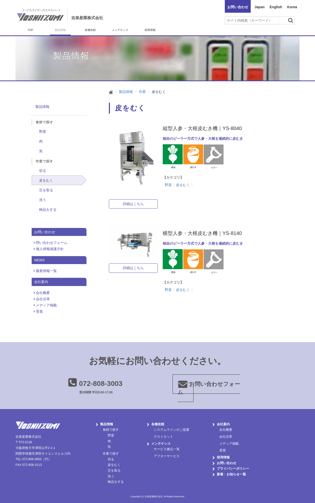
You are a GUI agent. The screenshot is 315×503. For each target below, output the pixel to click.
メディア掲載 (46, 305)
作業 (142, 92)
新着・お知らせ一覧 (231, 474)
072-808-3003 (100, 383)
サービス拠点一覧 (167, 449)
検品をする (48, 210)
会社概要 (43, 293)
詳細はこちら (133, 204)
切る (42, 171)
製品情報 (60, 29)
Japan (259, 7)
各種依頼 (90, 29)
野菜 (42, 132)
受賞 (39, 311)
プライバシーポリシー (233, 468)
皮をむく (46, 180)
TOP (30, 29)
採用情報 (150, 29)
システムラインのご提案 (171, 429)
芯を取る (46, 190)
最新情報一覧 (46, 271)
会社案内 (223, 424)
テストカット (163, 436)
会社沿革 (43, 299)
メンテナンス (120, 29)
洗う (42, 200)
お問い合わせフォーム (208, 388)
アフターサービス (167, 456)
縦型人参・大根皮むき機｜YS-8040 (202, 128)
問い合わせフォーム (51, 243)
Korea (292, 7)
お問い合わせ (237, 7)
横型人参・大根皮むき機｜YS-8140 (202, 233)
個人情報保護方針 (50, 249)
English (276, 7)
